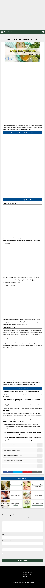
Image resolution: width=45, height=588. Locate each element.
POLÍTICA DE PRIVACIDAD (27, 572)
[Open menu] (2, 32)
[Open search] (43, 32)
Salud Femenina (26, 37)
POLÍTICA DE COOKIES (27, 574)
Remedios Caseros (10, 32)
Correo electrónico (6, 540)
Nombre (4, 534)
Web (3, 547)
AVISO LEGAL (25, 576)
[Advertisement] (10, 14)
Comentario (5, 520)
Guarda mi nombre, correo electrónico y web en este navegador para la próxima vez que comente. (22, 555)
